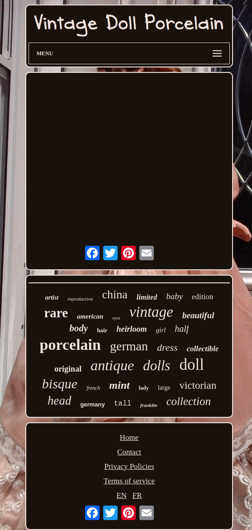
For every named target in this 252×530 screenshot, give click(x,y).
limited (147, 297)
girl (161, 330)
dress (167, 347)
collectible (203, 348)
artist (52, 297)
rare (56, 313)
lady (144, 388)
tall (122, 404)
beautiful (198, 315)
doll (191, 364)
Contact (129, 452)
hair (102, 330)
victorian (197, 385)
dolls (156, 365)
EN (121, 495)
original (67, 368)
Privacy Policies (129, 466)
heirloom (132, 329)
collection (188, 401)
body (79, 328)
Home (129, 437)
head (59, 400)
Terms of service (129, 481)
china (114, 294)
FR (137, 495)
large (164, 387)
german (129, 346)
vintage (151, 312)
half (182, 329)
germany (93, 404)
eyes (116, 317)
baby (174, 296)
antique (112, 365)
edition (202, 296)
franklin (148, 405)
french (93, 388)
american (90, 316)
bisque (59, 383)
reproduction (80, 298)
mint (119, 385)
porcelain (70, 344)
